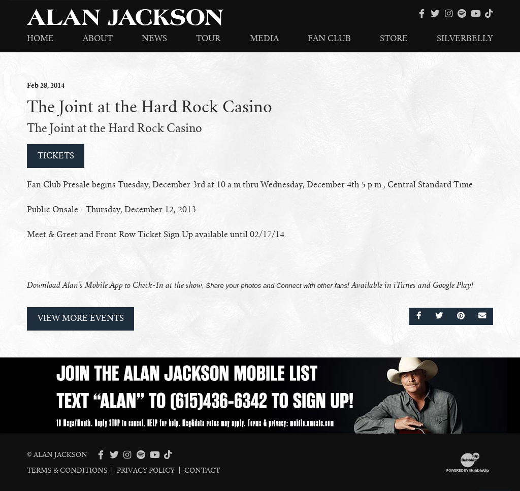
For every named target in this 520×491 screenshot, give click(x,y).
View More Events (81, 318)
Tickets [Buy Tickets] (56, 155)
